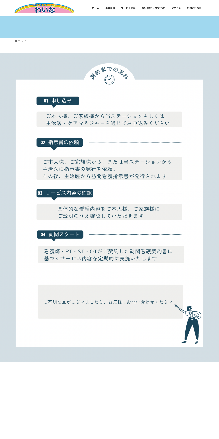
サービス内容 (52, 378)
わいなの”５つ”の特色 (75, 378)
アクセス (95, 378)
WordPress (94, 392)
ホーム (21, 378)
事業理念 (35, 378)
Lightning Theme (110, 392)
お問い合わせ (112, 378)
